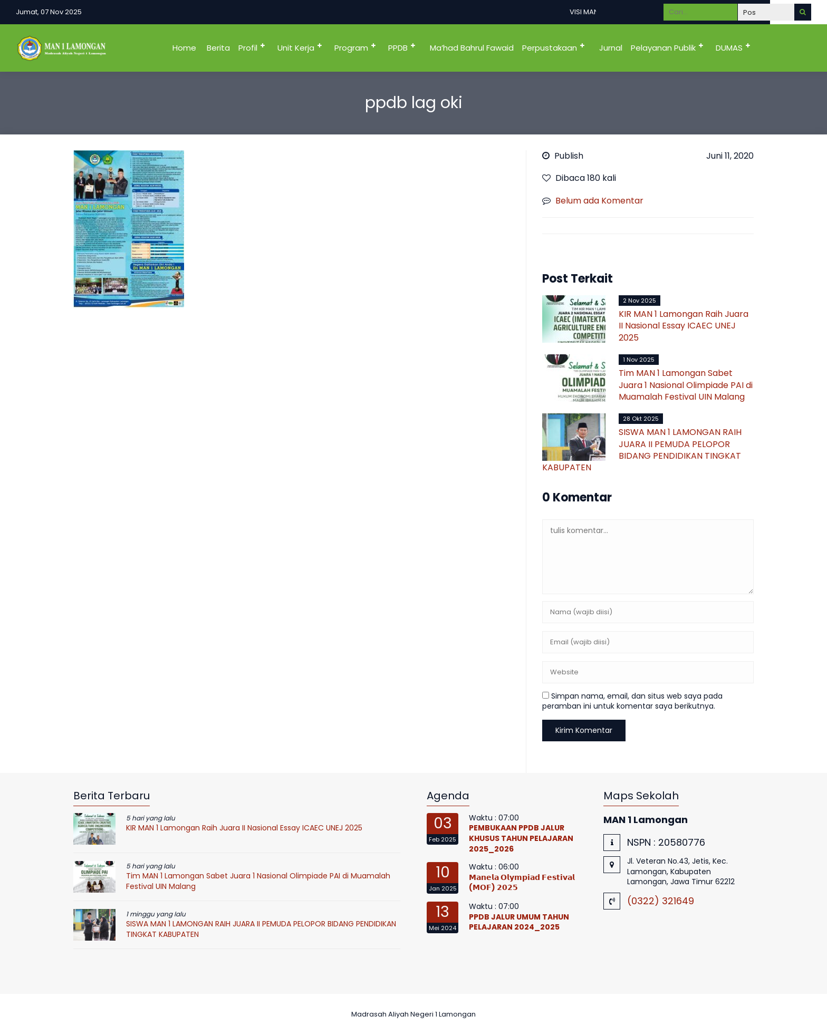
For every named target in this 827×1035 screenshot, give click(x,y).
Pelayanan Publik (663, 47)
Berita (218, 47)
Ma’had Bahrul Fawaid (472, 47)
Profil (247, 47)
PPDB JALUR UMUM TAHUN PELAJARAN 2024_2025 (519, 922)
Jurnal (610, 47)
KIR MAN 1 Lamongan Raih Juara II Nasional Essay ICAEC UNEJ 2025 (683, 326)
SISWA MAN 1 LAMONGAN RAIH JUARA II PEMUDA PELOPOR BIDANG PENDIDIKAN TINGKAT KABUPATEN (642, 449)
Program (351, 47)
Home (184, 47)
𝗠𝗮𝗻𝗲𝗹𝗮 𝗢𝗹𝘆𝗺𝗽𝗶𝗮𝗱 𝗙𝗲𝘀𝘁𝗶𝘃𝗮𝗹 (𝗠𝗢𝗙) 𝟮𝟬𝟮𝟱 (522, 882)
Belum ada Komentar (599, 201)
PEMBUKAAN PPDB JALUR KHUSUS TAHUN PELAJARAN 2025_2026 (521, 838)
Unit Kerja (295, 47)
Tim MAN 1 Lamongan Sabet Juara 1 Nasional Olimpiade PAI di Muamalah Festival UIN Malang (686, 385)
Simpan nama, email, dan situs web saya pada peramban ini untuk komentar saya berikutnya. (632, 701)
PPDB (398, 47)
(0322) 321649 (660, 900)
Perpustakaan (549, 47)
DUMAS (729, 47)
